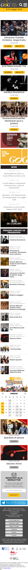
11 (2, 406)
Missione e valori (14, 523)
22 (17, 409)
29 (10, 400)
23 (21, 409)
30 (21, 412)
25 (2, 412)
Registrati (14, 495)
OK (1, 569)
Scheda (8, 46)
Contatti (14, 535)
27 (10, 412)
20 (10, 409)
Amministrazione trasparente (14, 515)
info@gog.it (14, 513)
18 (2, 409)
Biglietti (19, 46)
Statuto (14, 532)
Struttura (14, 529)
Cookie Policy (7, 568)
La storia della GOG (14, 520)
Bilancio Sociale (13, 526)
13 (10, 406)
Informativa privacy (14, 516)
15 (17, 406)
